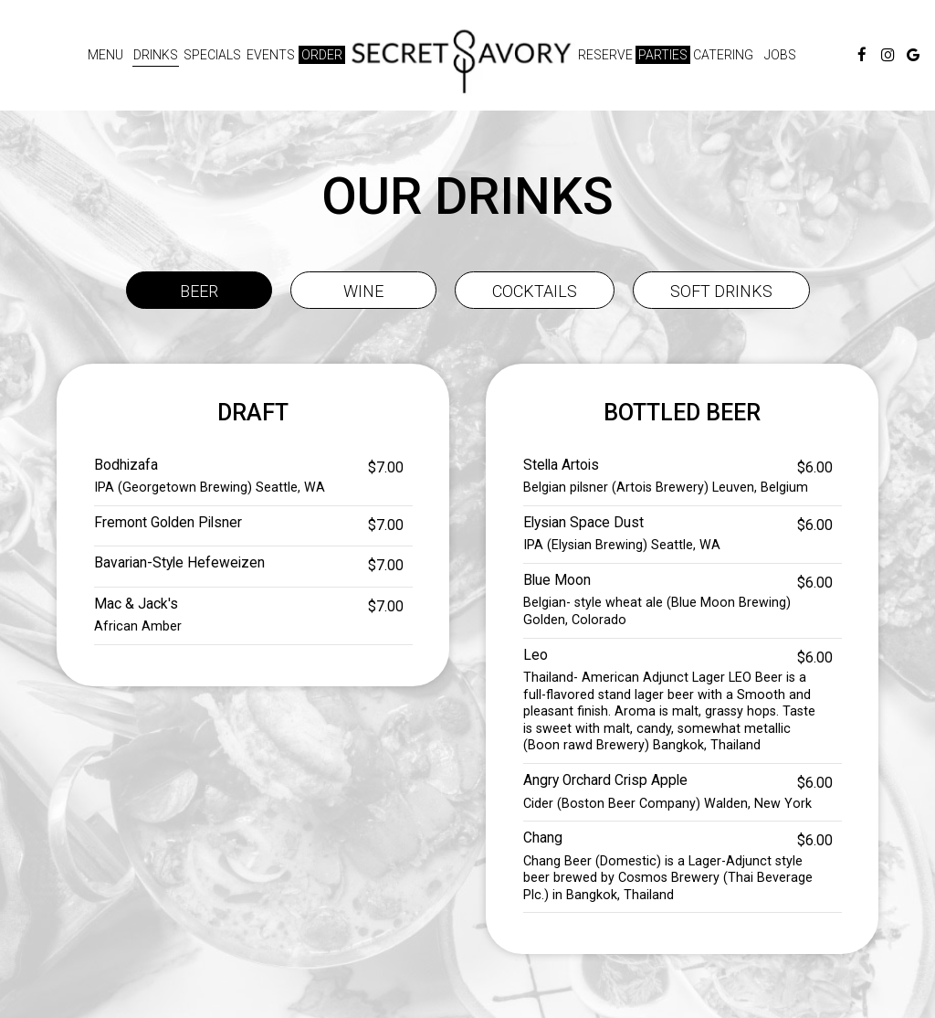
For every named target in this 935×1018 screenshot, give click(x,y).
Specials (212, 55)
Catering (723, 55)
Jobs (780, 55)
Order (321, 55)
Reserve (605, 55)
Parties (663, 55)
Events (271, 55)
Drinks (155, 55)
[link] (461, 61)
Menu (105, 55)
